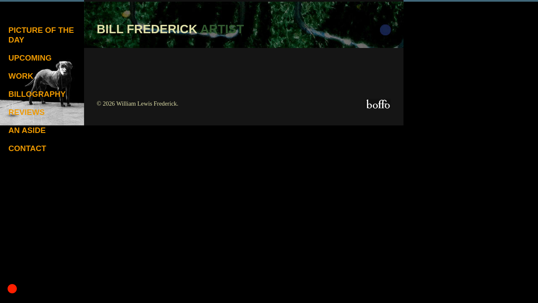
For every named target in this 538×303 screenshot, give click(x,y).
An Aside (27, 130)
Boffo (378, 104)
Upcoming (30, 57)
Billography (37, 94)
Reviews (26, 112)
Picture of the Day (41, 35)
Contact (27, 148)
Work (20, 76)
